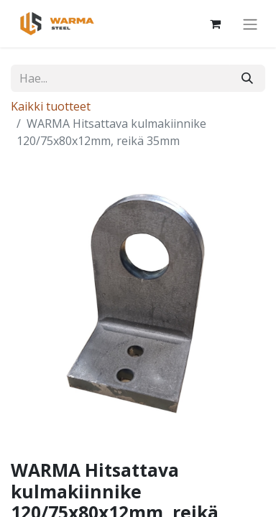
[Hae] (247, 78)
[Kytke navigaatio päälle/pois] (250, 23)
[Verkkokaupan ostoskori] (215, 23)
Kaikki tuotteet (51, 106)
